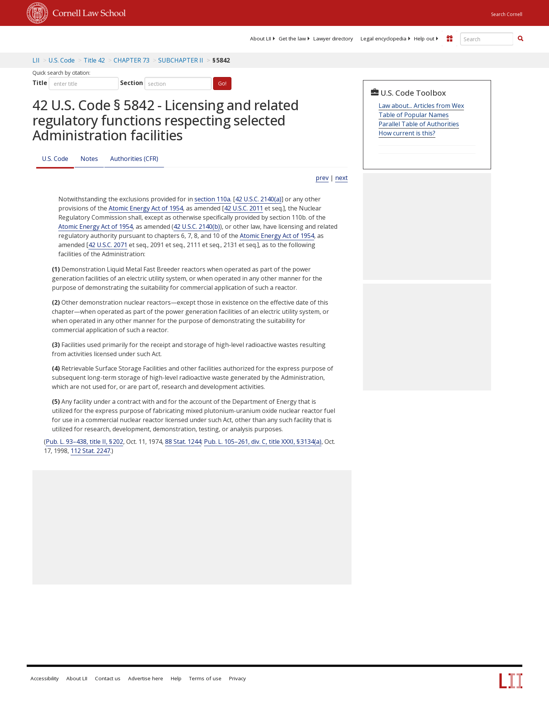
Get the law (292, 38)
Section (131, 83)
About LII (260, 38)
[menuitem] (260, 38)
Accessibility (44, 678)
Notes (89, 158)
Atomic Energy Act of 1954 (146, 208)
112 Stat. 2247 (90, 451)
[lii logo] (112, 38)
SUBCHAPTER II (180, 60)
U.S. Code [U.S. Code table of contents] (61, 60)
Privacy (237, 678)
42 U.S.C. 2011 (243, 208)
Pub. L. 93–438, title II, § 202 (84, 441)
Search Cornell (506, 14)
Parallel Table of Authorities (419, 124)
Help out (424, 38)
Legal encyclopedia (383, 38)
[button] (520, 38)
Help (176, 678)
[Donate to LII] (449, 38)
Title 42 (94, 60)
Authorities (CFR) (134, 158)
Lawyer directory (333, 38)
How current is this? (407, 133)
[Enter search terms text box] (487, 38)
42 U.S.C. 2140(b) (196, 226)
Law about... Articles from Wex (421, 105)
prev (322, 177)
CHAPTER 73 (131, 60)
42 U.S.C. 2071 (107, 245)
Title (39, 83)
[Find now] (520, 39)
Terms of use (205, 678)
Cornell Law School (87, 12)
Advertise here (145, 678)
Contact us (107, 678)
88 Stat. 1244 (183, 441)
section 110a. (212, 199)
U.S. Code (55, 158)
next (341, 177)
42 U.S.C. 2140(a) (258, 199)
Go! (222, 83)
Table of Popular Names (414, 115)
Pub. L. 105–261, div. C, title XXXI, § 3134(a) (262, 441)
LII (36, 60)
